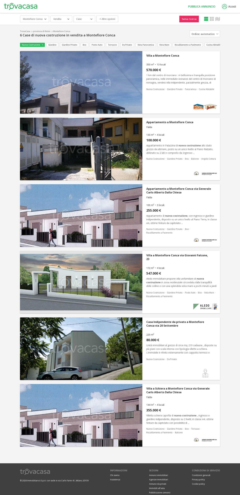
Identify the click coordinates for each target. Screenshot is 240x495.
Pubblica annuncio (201, 6)
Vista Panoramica (146, 44)
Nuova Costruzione (31, 44)
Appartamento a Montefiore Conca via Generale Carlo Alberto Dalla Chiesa (178, 190)
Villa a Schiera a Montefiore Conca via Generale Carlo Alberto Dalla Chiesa (178, 390)
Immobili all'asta (157, 488)
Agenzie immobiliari (158, 479)
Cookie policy (198, 483)
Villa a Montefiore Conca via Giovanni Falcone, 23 (177, 257)
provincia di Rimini (41, 31)
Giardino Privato (69, 44)
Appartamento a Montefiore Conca (169, 122)
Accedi (229, 6)
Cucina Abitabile (213, 44)
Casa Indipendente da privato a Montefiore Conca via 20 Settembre (175, 323)
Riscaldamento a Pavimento (188, 44)
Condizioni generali (201, 475)
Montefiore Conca (61, 31)
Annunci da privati (157, 483)
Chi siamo (115, 475)
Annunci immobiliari (158, 475)
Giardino (52, 44)
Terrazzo (112, 44)
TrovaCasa (25, 31)
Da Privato (127, 44)
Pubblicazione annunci (159, 492)
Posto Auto (97, 44)
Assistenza (115, 479)
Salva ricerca (189, 19)
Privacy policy (198, 479)
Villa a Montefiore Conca (162, 55)
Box (84, 44)
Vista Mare (164, 44)
